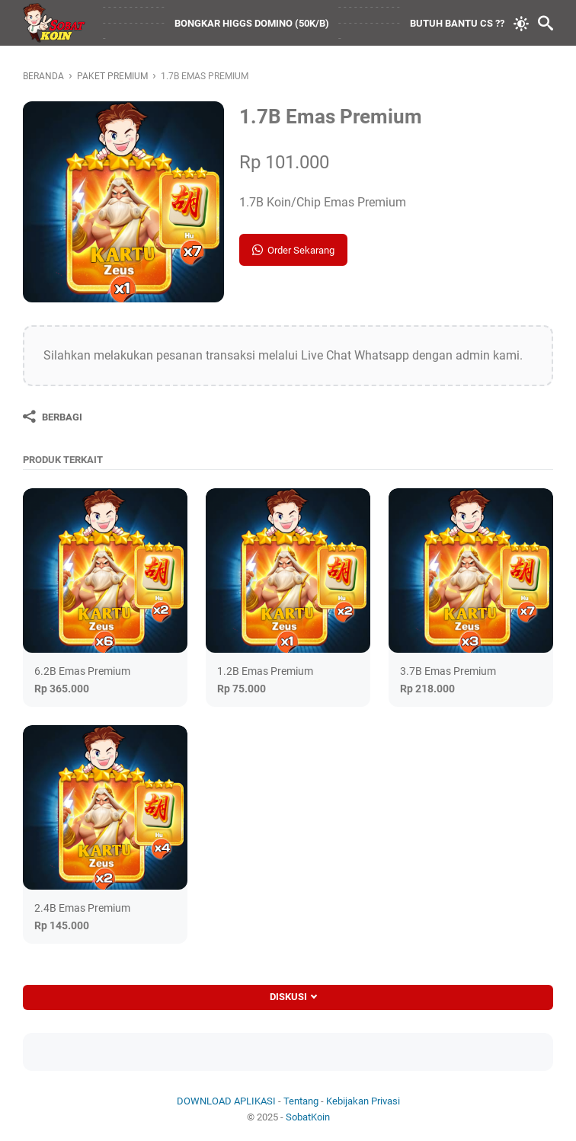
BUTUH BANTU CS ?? (457, 23)
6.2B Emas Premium (82, 671)
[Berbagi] (52, 416)
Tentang (300, 1101)
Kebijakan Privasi (363, 1101)
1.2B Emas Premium (265, 671)
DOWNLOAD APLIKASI (226, 1101)
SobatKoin (308, 1117)
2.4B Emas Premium (82, 908)
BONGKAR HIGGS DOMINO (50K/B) (251, 23)
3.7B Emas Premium (448, 671)
